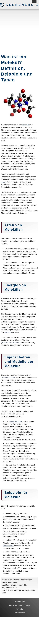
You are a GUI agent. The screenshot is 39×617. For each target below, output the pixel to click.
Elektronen (6, 343)
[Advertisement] (19, 30)
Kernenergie (17, 4)
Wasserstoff (8, 546)
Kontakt (19, 609)
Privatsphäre (19, 613)
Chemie (25, 125)
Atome (8, 332)
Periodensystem (8, 378)
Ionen (3, 182)
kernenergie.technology (19, 605)
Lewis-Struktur (15, 422)
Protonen (16, 343)
